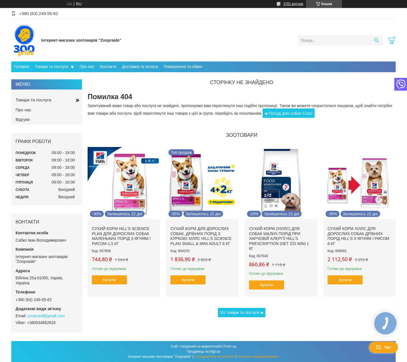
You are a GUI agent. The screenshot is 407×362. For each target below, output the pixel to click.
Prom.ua (230, 346)
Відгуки (23, 119)
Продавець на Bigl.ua (203, 352)
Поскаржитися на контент (214, 357)
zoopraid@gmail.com (46, 316)
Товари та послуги (51, 66)
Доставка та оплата (140, 66)
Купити (109, 280)
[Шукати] (376, 40)
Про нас (86, 66)
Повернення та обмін (183, 66)
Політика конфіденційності (258, 357)
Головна (21, 66)
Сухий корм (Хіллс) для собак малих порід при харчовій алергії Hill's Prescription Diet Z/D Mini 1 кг (279, 238)
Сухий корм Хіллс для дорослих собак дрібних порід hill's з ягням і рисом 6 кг (358, 236)
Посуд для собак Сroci (291, 113)
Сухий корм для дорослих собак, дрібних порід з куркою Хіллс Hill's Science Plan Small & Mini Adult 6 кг (201, 236)
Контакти (108, 66)
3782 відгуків (293, 4)
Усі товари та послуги (239, 312)
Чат (383, 347)
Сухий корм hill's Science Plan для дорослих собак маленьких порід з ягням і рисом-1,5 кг (121, 236)
